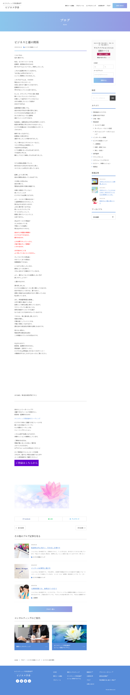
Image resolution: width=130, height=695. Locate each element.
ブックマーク (75, 519)
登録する (104, 80)
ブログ (109, 6)
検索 (112, 98)
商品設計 (96, 122)
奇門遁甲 (96, 153)
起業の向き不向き (99, 115)
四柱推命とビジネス (99, 112)
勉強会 (95, 166)
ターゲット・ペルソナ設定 (103, 128)
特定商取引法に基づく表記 (106, 680)
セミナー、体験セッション (101, 163)
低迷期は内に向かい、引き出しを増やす (45, 548)
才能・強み (96, 118)
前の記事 (21, 528)
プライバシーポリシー (105, 672)
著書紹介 (89, 672)
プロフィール (80, 6)
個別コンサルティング (73, 672)
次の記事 (80, 528)
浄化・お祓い (99, 150)
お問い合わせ (120, 6)
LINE (51, 519)
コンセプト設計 (100, 125)
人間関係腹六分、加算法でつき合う (44, 588)
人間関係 (35, 598)
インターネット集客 (99, 137)
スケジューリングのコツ (101, 160)
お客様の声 (101, 6)
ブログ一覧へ (50, 609)
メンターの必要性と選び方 (40, 568)
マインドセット (98, 157)
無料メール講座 (70, 6)
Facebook (27, 519)
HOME (16, 660)
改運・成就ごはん (100, 147)
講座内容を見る (101, 57)
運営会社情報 (103, 676)
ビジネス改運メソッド (31, 47)
